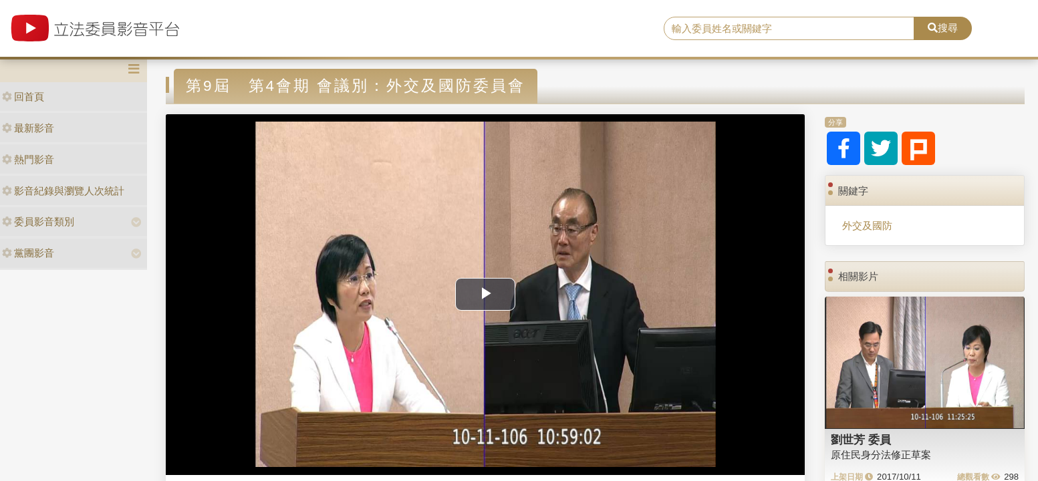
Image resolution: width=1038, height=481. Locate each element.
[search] (789, 29)
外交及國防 (867, 225)
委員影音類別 (38, 221)
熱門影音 (28, 159)
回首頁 (23, 96)
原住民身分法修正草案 (881, 454)
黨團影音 (28, 253)
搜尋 (943, 27)
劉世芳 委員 (861, 440)
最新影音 (28, 128)
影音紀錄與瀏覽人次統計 (63, 190)
